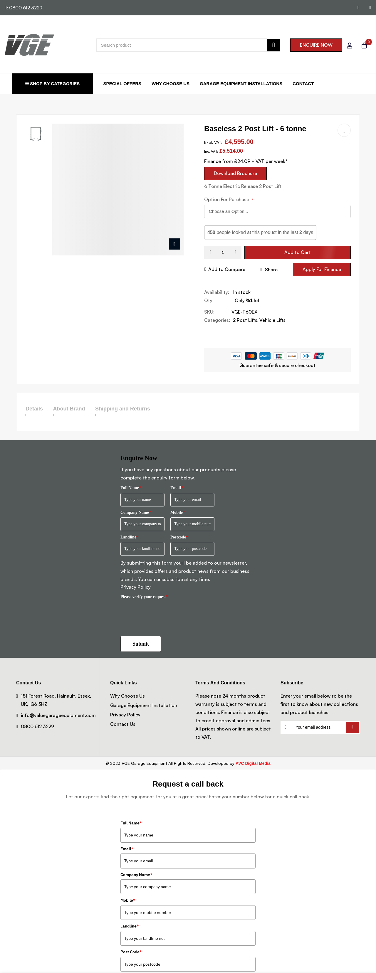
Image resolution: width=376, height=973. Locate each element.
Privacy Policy (135, 587)
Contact (303, 83)
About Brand (79, 409)
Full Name (130, 488)
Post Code (131, 952)
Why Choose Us (170, 83)
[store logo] (29, 45)
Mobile (177, 512)
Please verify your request (144, 597)
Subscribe (352, 727)
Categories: (217, 320)
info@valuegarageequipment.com (58, 715)
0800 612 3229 (37, 726)
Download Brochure (235, 173)
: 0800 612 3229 (23, 8)
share (269, 269)
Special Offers (122, 83)
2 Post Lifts (245, 320)
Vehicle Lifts (272, 320)
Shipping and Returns (143, 409)
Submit (140, 644)
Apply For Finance (322, 269)
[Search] (273, 45)
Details (34, 409)
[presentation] (165, 613)
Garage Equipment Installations (241, 83)
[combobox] (188, 45)
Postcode (179, 537)
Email (176, 488)
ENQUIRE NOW (316, 45)
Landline (129, 537)
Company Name (135, 512)
